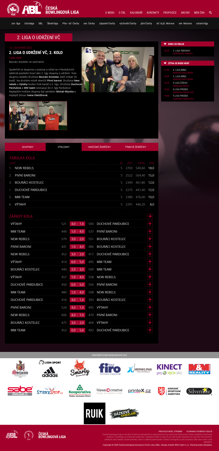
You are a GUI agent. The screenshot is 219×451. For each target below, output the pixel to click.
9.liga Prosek (180, 95)
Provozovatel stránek (170, 431)
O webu (109, 13)
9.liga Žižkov (180, 82)
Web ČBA (199, 13)
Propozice (170, 13)
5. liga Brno (179, 76)
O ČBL (122, 13)
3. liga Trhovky (181, 50)
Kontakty (153, 13)
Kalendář (136, 13)
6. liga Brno (179, 69)
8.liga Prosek (180, 89)
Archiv (185, 13)
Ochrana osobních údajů (199, 431)
